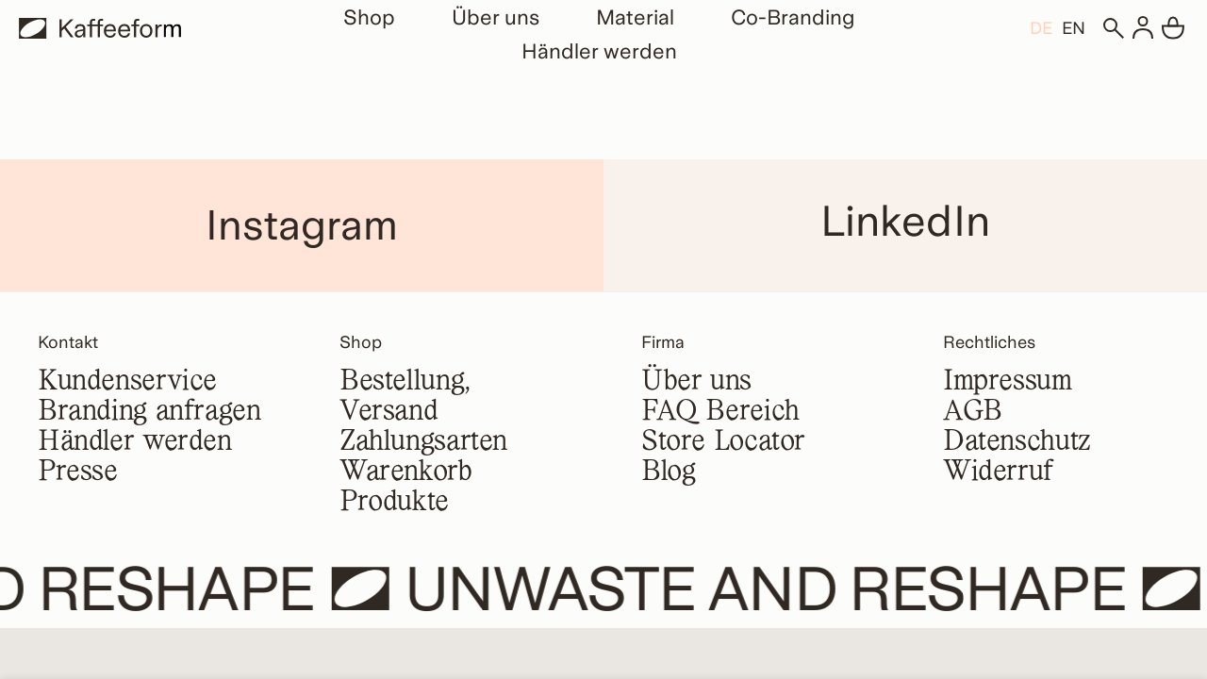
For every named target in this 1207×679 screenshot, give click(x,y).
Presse (78, 472)
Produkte (394, 502)
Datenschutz (1017, 442)
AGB (972, 412)
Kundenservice (127, 382)
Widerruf (998, 472)
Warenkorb (405, 472)
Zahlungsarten (423, 442)
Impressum (1007, 382)
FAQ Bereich (720, 412)
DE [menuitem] (1041, 29)
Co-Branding (793, 17)
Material (635, 17)
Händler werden (599, 51)
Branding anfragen (149, 412)
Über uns (495, 17)
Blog (668, 472)
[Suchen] (1113, 28)
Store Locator (723, 442)
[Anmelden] (1143, 28)
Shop (369, 17)
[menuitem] (1041, 27)
